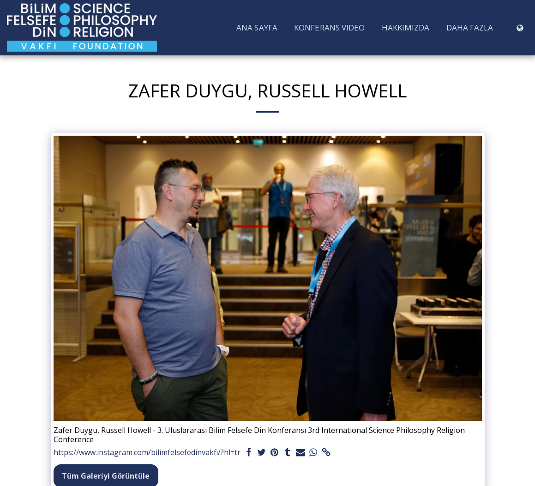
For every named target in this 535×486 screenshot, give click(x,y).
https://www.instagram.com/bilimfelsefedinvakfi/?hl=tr (147, 452)
